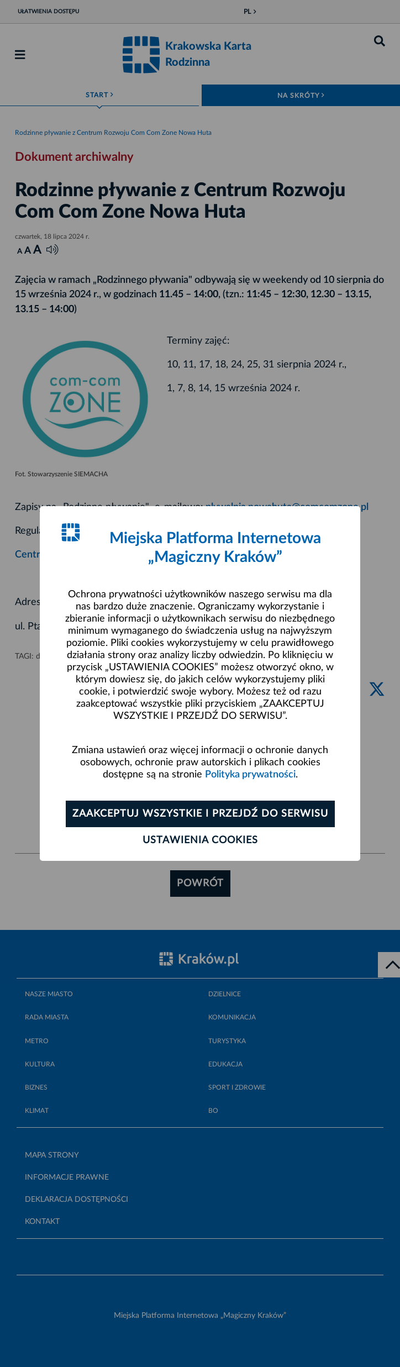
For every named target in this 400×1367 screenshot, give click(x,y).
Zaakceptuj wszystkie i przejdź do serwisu (200, 814)
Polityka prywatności (250, 775)
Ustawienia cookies (200, 840)
